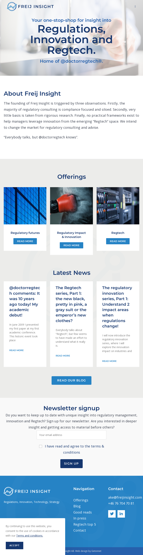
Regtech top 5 (84, 524)
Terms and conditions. (29, 535)
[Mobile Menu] (135, 6)
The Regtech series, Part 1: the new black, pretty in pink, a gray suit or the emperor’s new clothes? (71, 304)
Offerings (80, 500)
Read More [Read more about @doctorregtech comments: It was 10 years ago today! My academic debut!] (16, 350)
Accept (14, 545)
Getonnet (96, 551)
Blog (77, 506)
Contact (79, 530)
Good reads (82, 512)
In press (79, 518)
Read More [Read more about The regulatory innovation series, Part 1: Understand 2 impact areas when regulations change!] (109, 361)
